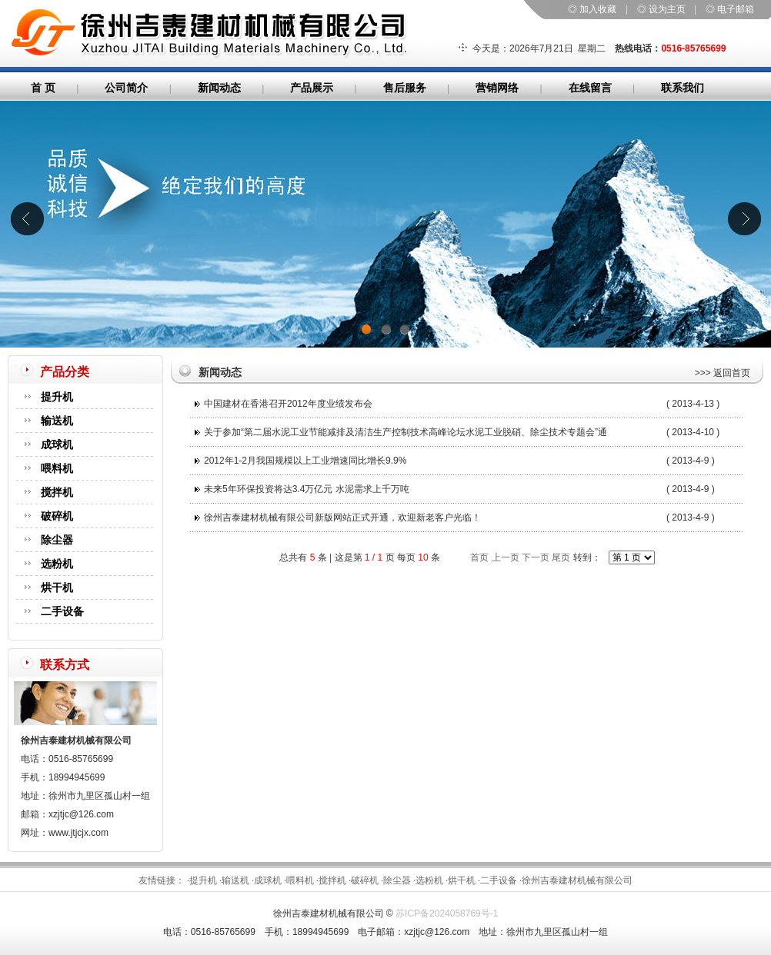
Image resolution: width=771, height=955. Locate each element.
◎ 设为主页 (661, 9)
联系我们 (682, 88)
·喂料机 (299, 880)
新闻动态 (219, 88)
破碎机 (57, 516)
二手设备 (62, 611)
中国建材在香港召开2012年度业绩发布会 (288, 403)
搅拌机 (57, 492)
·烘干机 (461, 880)
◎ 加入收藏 (592, 9)
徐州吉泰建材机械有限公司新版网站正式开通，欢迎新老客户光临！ (342, 517)
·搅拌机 (331, 880)
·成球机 (267, 880)
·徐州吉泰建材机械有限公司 (575, 880)
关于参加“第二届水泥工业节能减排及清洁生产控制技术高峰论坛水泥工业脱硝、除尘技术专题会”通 (405, 432)
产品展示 (311, 88)
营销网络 (497, 88)
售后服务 (404, 88)
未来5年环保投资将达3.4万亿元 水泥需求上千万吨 (306, 489)
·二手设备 (497, 880)
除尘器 (57, 540)
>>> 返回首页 (722, 373)
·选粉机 (428, 880)
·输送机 (234, 880)
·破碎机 (364, 880)
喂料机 (57, 468)
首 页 (43, 88)
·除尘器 (396, 880)
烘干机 (57, 587)
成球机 (57, 444)
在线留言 (590, 88)
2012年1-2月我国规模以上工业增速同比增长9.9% (305, 460)
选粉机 (57, 563)
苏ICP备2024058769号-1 (447, 913)
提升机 (57, 397)
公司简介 (126, 88)
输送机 (57, 420)
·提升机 (202, 880)
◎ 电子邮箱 (730, 9)
